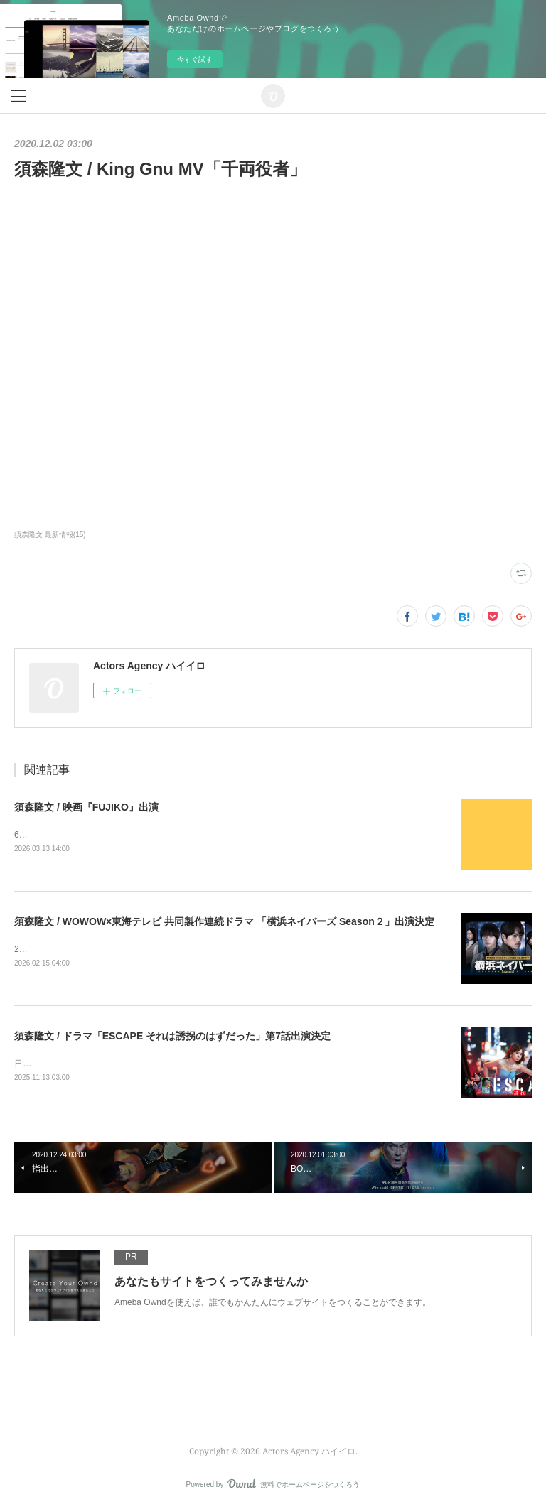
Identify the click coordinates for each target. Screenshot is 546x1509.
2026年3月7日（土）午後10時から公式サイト (101, 949)
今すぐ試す (195, 59)
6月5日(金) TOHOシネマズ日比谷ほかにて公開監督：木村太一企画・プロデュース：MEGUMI (193, 835)
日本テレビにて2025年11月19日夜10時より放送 (106, 1064)
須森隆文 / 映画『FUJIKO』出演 (86, 807)
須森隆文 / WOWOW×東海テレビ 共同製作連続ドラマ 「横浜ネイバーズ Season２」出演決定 (224, 921)
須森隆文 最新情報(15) (50, 535)
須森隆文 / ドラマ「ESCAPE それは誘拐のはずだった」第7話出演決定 (172, 1036)
